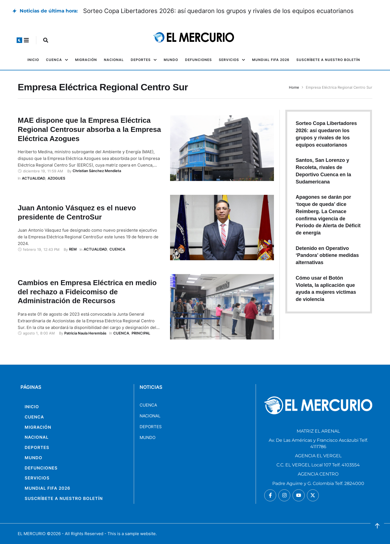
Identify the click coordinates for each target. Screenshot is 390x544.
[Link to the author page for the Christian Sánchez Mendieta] (97, 170)
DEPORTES (151, 426)
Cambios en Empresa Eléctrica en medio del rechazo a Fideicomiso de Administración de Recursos (87, 292)
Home (294, 87)
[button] (19, 40)
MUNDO (147, 437)
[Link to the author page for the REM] (73, 249)
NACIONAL (150, 415)
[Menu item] (33, 59)
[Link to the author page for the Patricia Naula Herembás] (85, 333)
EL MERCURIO (31, 533)
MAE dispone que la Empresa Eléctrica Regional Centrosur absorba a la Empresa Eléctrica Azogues (89, 129)
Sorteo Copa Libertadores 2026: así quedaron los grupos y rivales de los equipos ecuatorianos (218, 10)
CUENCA (148, 405)
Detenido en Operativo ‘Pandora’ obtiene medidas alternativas (327, 255)
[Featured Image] (222, 148)
